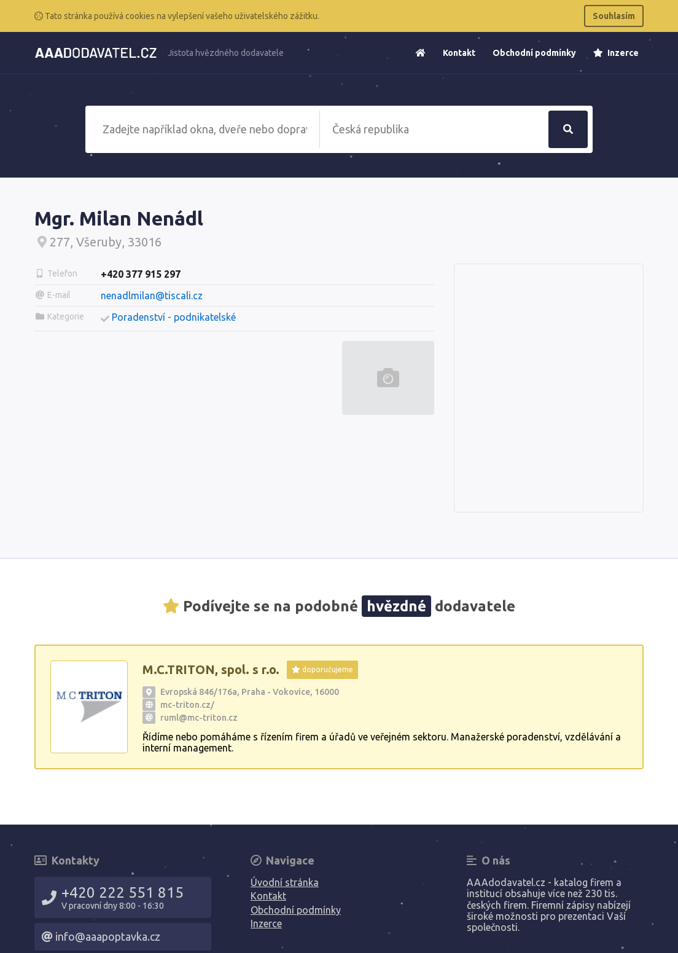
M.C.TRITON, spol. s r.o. (210, 669)
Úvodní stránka (285, 882)
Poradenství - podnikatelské (174, 317)
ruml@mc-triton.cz (199, 718)
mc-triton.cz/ (187, 705)
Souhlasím (614, 16)
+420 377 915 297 (141, 274)
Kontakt (459, 53)
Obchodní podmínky (534, 53)
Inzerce (616, 53)
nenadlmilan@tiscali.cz (152, 295)
